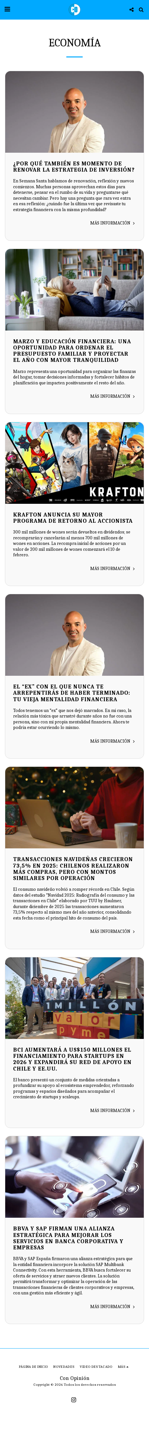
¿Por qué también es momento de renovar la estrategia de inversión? (74, 166)
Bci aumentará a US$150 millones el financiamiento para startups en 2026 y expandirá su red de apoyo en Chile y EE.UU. (72, 1059)
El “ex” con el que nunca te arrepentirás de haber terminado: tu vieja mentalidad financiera (71, 693)
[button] (7, 9)
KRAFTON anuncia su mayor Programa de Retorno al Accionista (73, 517)
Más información (113, 223)
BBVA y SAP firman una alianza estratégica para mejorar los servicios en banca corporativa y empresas (68, 1238)
